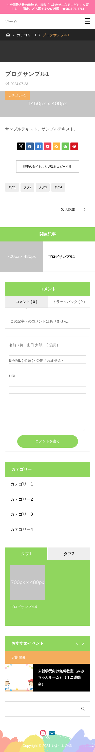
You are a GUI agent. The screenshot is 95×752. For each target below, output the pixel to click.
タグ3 (43, 187)
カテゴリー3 (21, 514)
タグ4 (58, 187)
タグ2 (27, 187)
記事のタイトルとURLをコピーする (47, 166)
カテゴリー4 (21, 529)
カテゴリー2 (21, 499)
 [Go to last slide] (76, 643)
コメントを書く (47, 441)
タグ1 (12, 187)
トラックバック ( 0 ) (69, 302)
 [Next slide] (82, 643)
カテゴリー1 (17, 95)
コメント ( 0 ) (26, 302)
